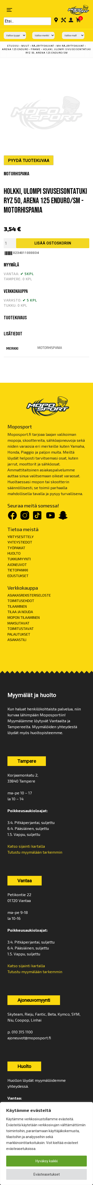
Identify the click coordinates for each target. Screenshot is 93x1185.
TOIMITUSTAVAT (20, 628)
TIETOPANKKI (17, 570)
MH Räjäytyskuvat (70, 45)
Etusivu (13, 45)
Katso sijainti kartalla (26, 846)
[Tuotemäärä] (10, 243)
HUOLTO (14, 553)
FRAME (35, 49)
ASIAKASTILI (16, 640)
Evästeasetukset (46, 1174)
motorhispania (49, 348)
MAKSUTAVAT (18, 623)
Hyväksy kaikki (46, 1161)
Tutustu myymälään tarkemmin (34, 852)
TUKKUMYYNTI (19, 559)
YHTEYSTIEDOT (19, 542)
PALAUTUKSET (18, 634)
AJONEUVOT (17, 564)
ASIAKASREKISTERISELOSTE (29, 595)
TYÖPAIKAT (16, 548)
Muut (25, 45)
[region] (46, 1143)
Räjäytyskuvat (43, 45)
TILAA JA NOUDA (20, 612)
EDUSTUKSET (18, 576)
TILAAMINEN (17, 606)
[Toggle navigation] (9, 10)
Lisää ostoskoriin (52, 243)
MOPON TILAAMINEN (23, 617)
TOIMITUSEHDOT (20, 601)
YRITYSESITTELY (20, 537)
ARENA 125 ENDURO (15, 49)
